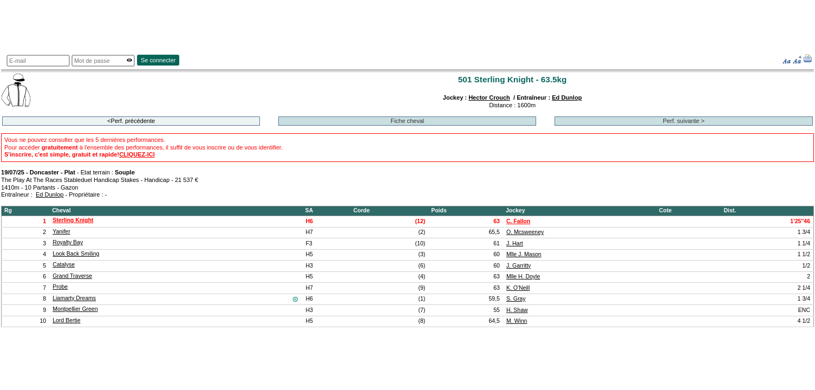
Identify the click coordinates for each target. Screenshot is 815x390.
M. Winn (516, 321)
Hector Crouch (489, 97)
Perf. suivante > (684, 121)
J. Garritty (518, 266)
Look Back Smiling (76, 254)
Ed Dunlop (567, 97)
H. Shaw (517, 310)
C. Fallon (518, 221)
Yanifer (61, 232)
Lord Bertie (66, 320)
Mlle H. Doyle (523, 277)
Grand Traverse (72, 276)
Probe (60, 287)
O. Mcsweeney (525, 232)
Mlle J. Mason (524, 254)
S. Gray (516, 299)
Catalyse (64, 265)
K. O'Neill (518, 288)
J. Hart (514, 243)
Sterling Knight (73, 220)
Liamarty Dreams (74, 298)
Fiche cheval (407, 121)
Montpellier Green (75, 309)
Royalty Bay (68, 242)
